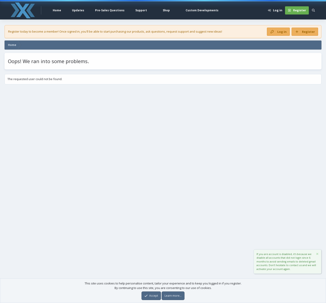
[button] (152, 10)
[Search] (313, 10)
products (138, 31)
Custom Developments (202, 10)
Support (141, 10)
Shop (166, 10)
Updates (78, 10)
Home (57, 10)
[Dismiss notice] (317, 254)
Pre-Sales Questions (110, 10)
